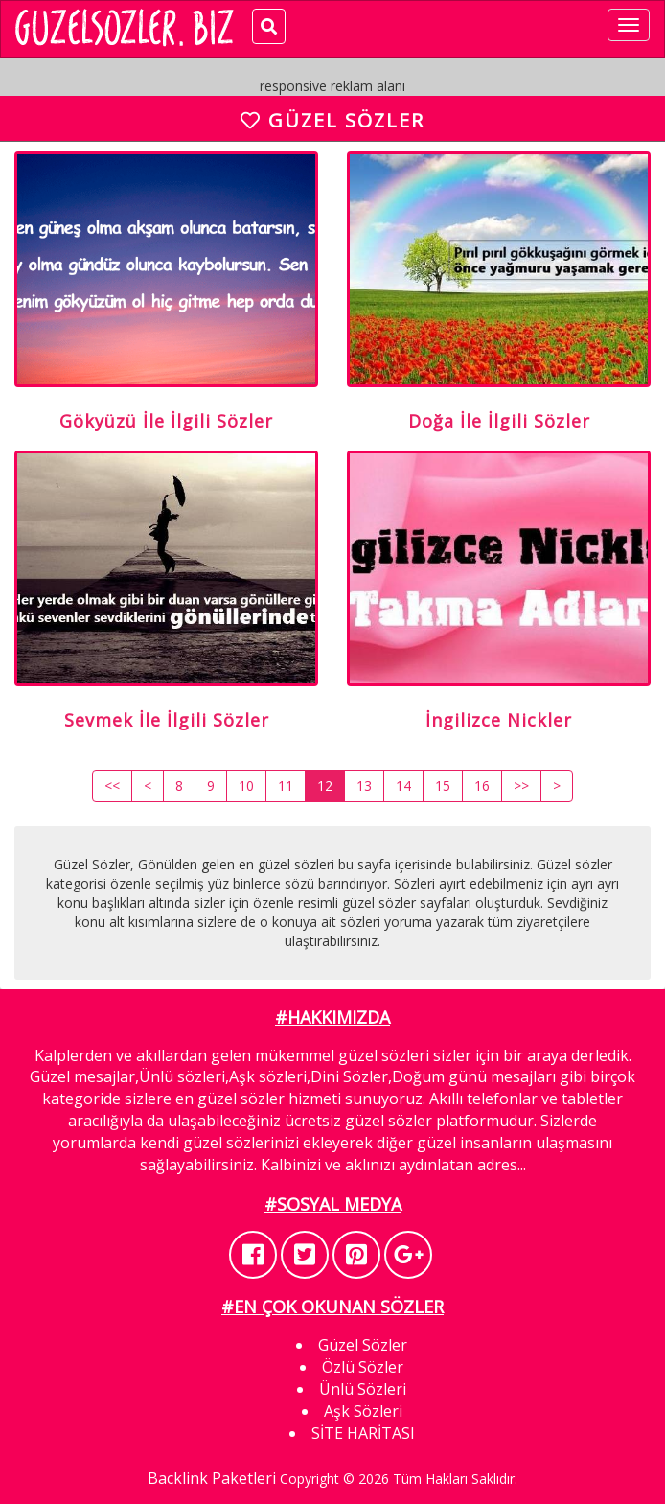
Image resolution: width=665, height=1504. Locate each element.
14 (403, 785)
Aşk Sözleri (363, 1411)
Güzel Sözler (362, 1344)
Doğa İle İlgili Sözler (499, 420)
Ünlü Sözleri (362, 1389)
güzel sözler (241, 1098)
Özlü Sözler (362, 1366)
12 (324, 785)
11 (285, 785)
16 (482, 785)
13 (364, 785)
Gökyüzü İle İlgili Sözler (166, 420)
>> (521, 785)
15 (442, 785)
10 (246, 785)
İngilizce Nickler (498, 719)
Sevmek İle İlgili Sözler (166, 719)
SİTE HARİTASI (363, 1433)
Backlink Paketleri (212, 1478)
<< (112, 785)
